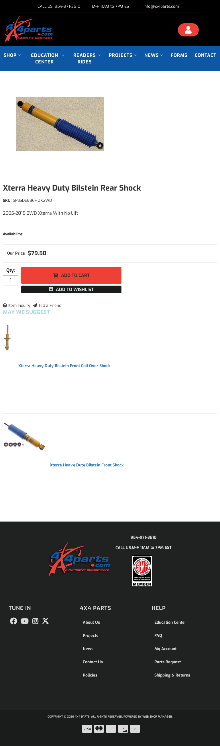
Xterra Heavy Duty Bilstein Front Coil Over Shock (64, 366)
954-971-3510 (143, 537)
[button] (12, 55)
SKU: (7, 200)
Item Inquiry (19, 305)
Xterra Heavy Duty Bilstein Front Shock (87, 465)
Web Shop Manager (157, 716)
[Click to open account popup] (188, 30)
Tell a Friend (49, 305)
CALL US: (59, 6)
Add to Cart (75, 275)
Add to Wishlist (75, 289)
